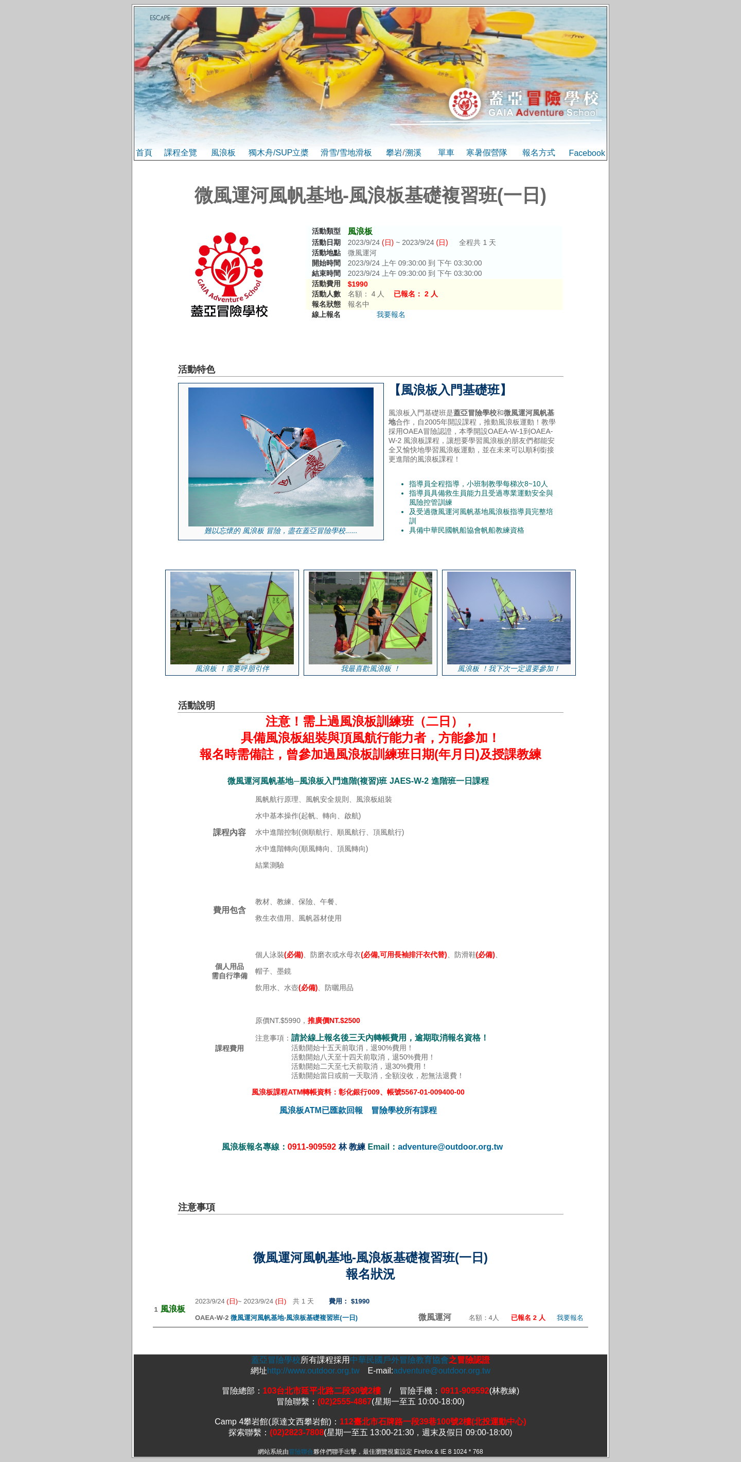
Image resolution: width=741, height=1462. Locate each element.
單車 (446, 152)
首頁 (144, 152)
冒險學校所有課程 (404, 1110)
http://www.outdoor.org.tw (313, 1370)
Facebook (587, 153)
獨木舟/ (262, 152)
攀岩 (394, 152)
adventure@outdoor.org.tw (450, 1146)
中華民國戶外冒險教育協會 (399, 1359)
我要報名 (391, 314)
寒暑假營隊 (486, 152)
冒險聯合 (301, 1451)
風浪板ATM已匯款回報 (320, 1110)
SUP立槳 (292, 152)
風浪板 (223, 152)
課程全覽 (180, 152)
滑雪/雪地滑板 (346, 152)
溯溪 (413, 152)
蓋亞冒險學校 (276, 1359)
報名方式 (538, 152)
